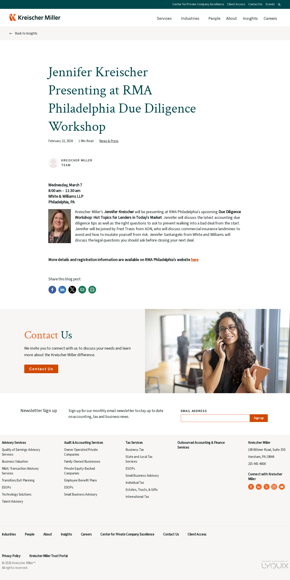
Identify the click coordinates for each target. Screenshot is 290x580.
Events (270, 4)
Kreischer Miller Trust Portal (48, 556)
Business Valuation (15, 461)
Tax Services (134, 442)
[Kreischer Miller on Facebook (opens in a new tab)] (251, 487)
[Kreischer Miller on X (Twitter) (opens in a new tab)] (266, 487)
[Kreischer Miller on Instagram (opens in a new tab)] (274, 487)
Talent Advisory (12, 501)
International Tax (137, 496)
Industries (190, 18)
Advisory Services (14, 442)
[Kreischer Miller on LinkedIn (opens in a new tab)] (259, 487)
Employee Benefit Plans (80, 480)
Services (164, 18)
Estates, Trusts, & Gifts (142, 489)
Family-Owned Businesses (82, 461)
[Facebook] (52, 292)
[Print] (92, 292)
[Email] (82, 292)
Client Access (236, 4)
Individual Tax (135, 482)
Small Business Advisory (80, 494)
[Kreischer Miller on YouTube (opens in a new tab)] (282, 487)
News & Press (108, 141)
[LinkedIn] (62, 292)
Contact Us (255, 4)
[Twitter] (72, 292)
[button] (279, 4)
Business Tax (135, 449)
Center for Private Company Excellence (198, 4)
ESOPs (6, 487)
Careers (270, 18)
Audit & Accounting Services (83, 442)
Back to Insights (26, 33)
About (231, 18)
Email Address (194, 411)
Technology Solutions (17, 494)
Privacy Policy (11, 556)
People (214, 18)
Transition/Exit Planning (18, 480)
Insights (250, 18)
